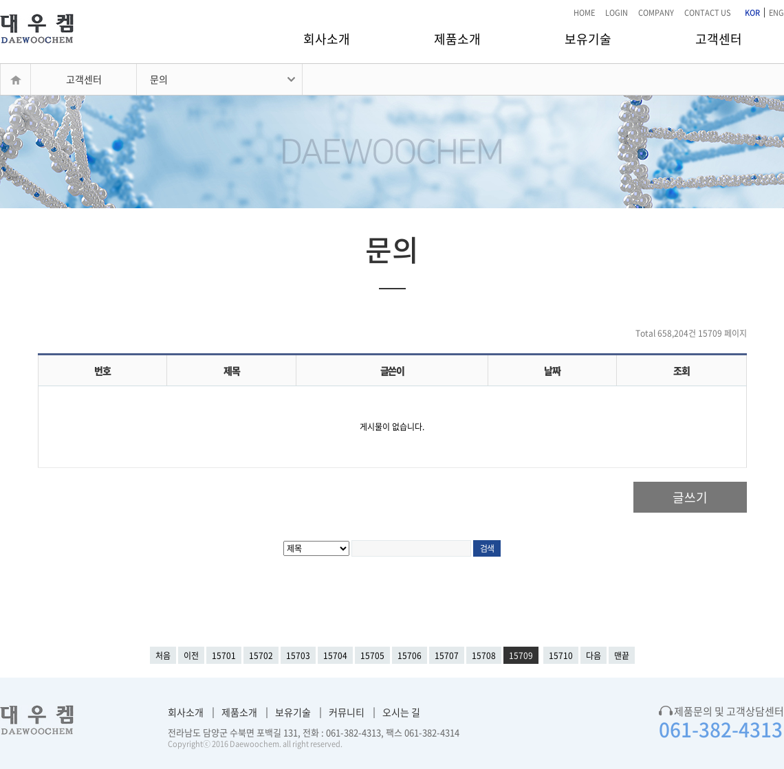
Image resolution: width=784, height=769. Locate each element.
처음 (163, 655)
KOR (752, 13)
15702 (261, 655)
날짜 (552, 370)
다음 (593, 655)
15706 (410, 655)
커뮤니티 (346, 712)
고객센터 (718, 39)
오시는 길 (401, 712)
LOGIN (616, 13)
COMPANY (656, 13)
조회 (681, 370)
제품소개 (457, 39)
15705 (372, 655)
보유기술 (588, 39)
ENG (776, 13)
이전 (191, 655)
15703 (298, 655)
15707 (447, 655)
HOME (584, 13)
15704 (335, 655)
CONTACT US (707, 13)
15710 (561, 655)
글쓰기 (690, 497)
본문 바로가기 (0, 0)
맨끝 (621, 655)
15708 (484, 655)
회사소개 (326, 39)
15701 (224, 655)
